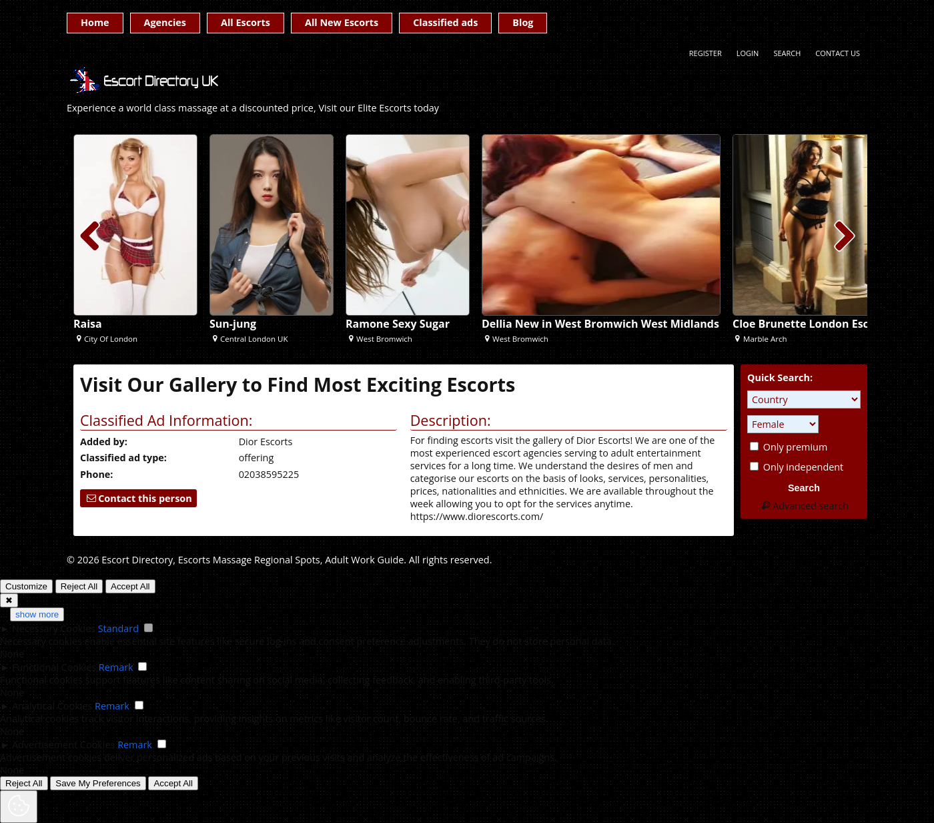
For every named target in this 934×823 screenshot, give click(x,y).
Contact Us (837, 53)
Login (748, 53)
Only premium (788, 447)
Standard (118, 628)
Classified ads (445, 22)
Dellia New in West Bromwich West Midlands (600, 323)
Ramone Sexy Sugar (398, 323)
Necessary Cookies (53, 628)
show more (37, 614)
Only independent (796, 467)
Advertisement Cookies (63, 744)
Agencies (165, 22)
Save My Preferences (97, 783)
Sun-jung (232, 323)
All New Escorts (341, 22)
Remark (116, 667)
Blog (522, 22)
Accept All (130, 586)
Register (705, 53)
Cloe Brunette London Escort (809, 323)
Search (787, 53)
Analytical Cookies (52, 706)
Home (95, 22)
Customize (26, 586)
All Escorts (245, 22)
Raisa (87, 323)
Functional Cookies (54, 667)
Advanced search (804, 505)
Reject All (79, 586)
